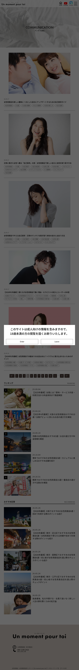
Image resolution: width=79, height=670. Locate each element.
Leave (57, 341)
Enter (22, 341)
